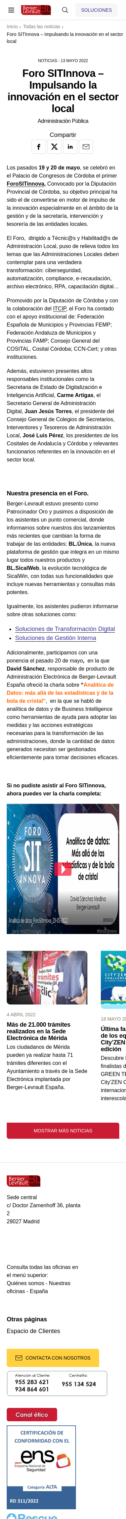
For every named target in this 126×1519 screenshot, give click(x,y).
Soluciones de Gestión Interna (55, 638)
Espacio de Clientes (33, 1331)
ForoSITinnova (25, 184)
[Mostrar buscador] (65, 10)
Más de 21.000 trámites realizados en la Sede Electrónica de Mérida (39, 1031)
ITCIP (59, 308)
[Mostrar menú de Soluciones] (96, 10)
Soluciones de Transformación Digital (65, 629)
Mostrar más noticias (63, 1130)
